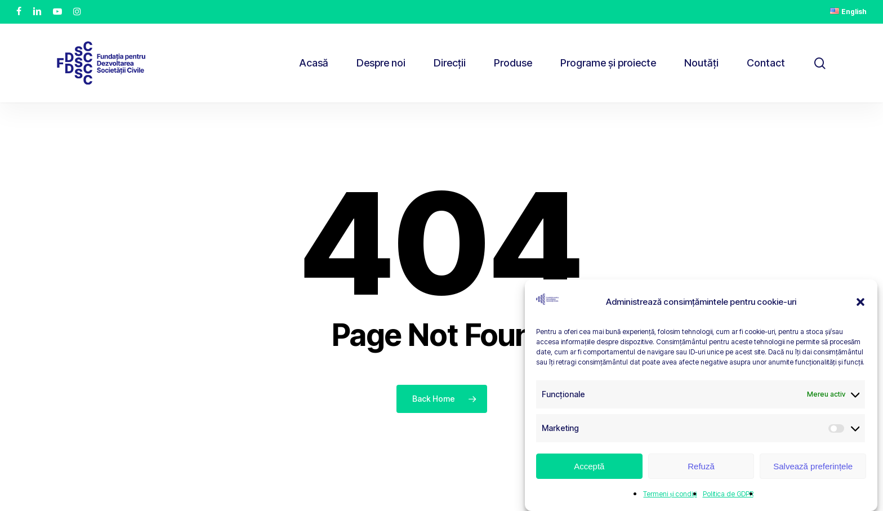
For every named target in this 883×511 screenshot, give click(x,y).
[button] (860, 302)
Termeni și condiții (670, 494)
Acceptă (589, 466)
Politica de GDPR (728, 494)
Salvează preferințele (813, 466)
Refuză (701, 466)
